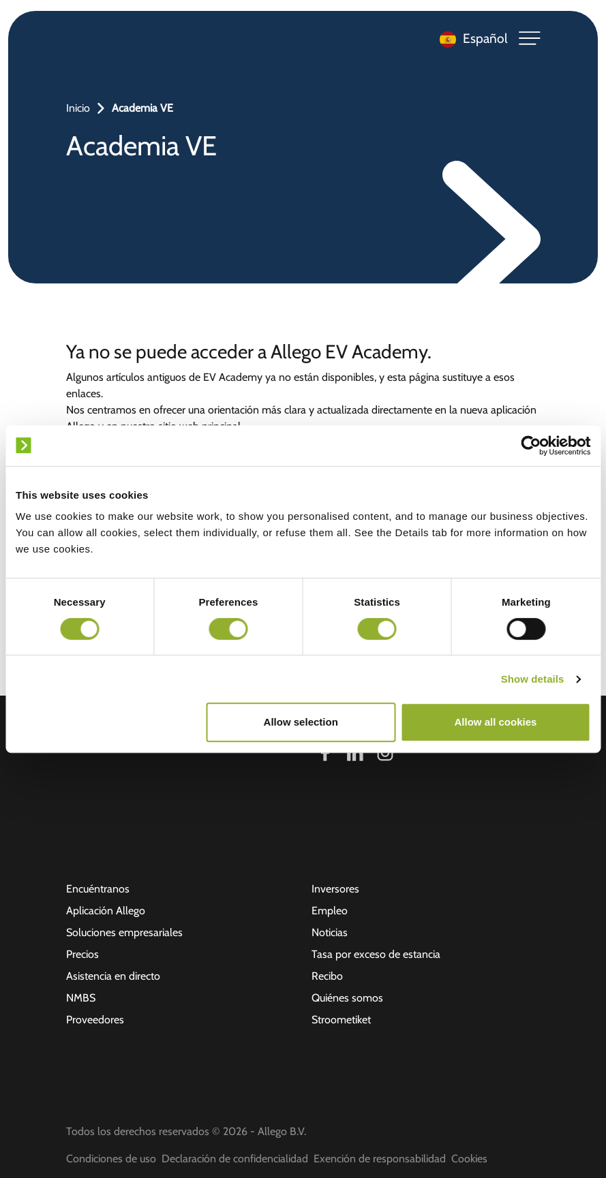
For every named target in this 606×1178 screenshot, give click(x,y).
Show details (532, 679)
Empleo (330, 910)
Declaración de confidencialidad (235, 1158)
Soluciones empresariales (124, 932)
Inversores (335, 888)
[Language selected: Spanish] (470, 38)
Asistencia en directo (113, 976)
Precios (82, 954)
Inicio (78, 108)
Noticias (330, 932)
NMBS (80, 997)
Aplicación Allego (105, 910)
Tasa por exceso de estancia (376, 954)
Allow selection (301, 722)
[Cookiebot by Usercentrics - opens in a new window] (530, 445)
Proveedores (95, 1019)
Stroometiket (341, 1019)
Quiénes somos (347, 997)
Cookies (469, 1158)
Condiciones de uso (111, 1158)
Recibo (327, 976)
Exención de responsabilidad (380, 1158)
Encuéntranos (98, 888)
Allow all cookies (495, 722)
